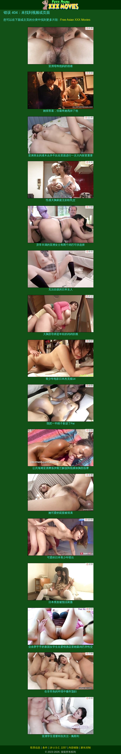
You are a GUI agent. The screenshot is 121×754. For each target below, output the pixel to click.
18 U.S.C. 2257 (58, 747)
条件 (44, 747)
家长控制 (86, 747)
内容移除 (74, 747)
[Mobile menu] (3, 5)
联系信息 (35, 747)
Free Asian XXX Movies (75, 19)
